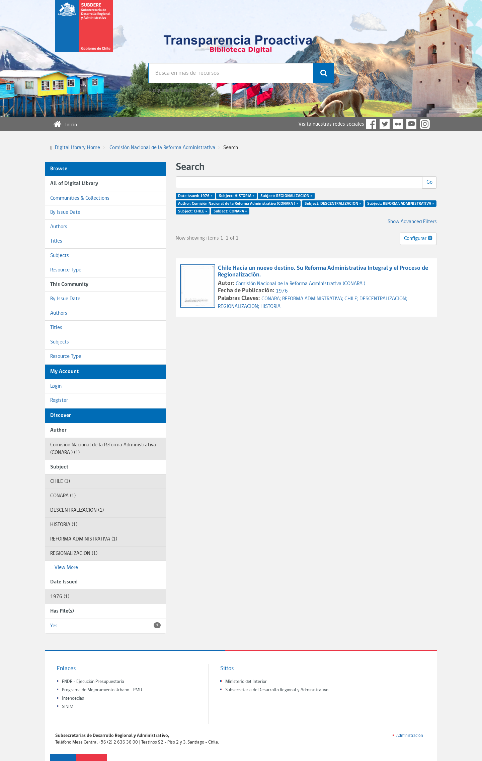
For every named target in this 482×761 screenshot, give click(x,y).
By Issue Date (65, 212)
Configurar (418, 238)
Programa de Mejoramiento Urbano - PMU (102, 690)
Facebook (371, 124)
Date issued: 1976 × (195, 196)
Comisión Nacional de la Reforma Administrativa (162, 147)
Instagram (425, 124)
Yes (105, 625)
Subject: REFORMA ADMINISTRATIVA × (400, 204)
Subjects (59, 255)
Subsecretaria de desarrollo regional (84, 31)
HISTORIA (270, 306)
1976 (282, 291)
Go (429, 182)
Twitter (385, 124)
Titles (56, 241)
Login (56, 386)
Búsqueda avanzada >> (173, 90)
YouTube (411, 124)
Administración (409, 736)
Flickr (398, 124)
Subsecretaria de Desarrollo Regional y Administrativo (276, 690)
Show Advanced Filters (412, 222)
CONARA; (271, 299)
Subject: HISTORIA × (236, 196)
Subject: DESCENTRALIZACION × (333, 204)
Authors (58, 227)
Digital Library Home (77, 147)
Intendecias (73, 698)
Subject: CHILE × (192, 211)
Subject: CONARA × (230, 211)
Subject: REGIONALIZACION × (286, 196)
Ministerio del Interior (246, 681)
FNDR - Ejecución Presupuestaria (93, 681)
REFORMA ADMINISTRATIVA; (313, 299)
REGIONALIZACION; (239, 306)
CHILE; (351, 299)
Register (59, 400)
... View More (64, 567)
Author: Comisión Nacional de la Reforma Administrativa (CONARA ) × (238, 204)
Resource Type (65, 270)
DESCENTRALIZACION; (383, 299)
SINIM (67, 706)
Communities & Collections (79, 198)
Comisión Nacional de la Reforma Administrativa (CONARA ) (300, 284)
